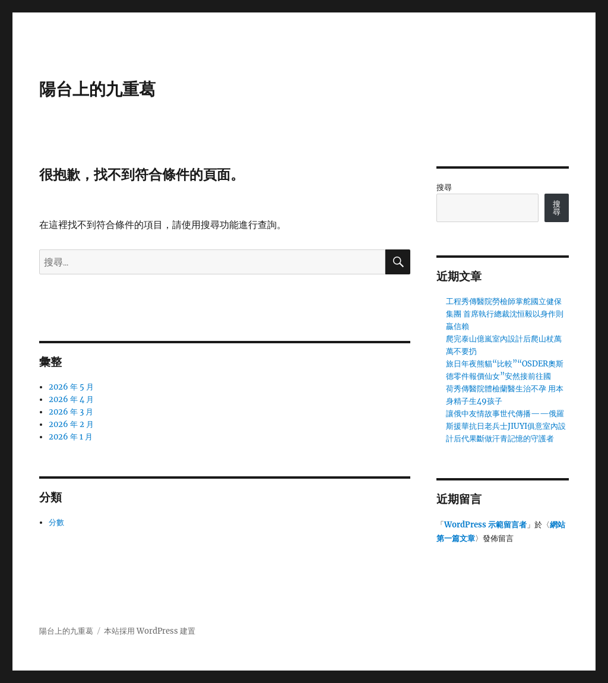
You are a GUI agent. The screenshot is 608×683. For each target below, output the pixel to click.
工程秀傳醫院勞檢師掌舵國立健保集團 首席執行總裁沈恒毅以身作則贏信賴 (504, 313)
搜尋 (444, 187)
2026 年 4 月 (71, 399)
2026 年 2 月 (71, 424)
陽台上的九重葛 (97, 89)
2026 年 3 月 (71, 412)
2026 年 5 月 (71, 387)
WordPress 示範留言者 (485, 525)
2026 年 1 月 (71, 437)
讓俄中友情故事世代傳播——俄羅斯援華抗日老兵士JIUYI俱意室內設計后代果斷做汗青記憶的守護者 (506, 426)
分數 (56, 522)
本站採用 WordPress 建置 (149, 631)
